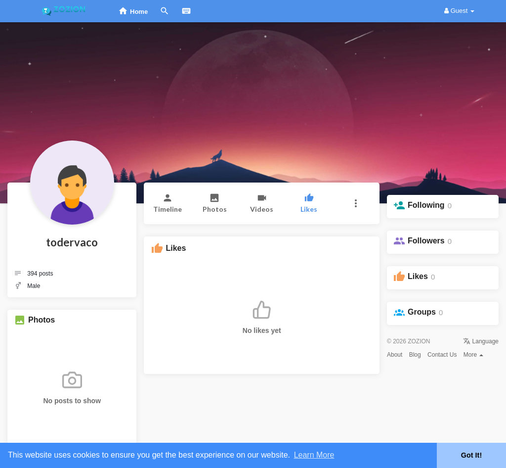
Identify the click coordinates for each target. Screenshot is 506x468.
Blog (415, 354)
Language (481, 341)
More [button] (474, 354)
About (394, 354)
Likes (418, 276)
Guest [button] (459, 10)
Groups (422, 312)
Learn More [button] (314, 455)
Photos (41, 320)
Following (426, 205)
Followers (426, 240)
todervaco (72, 242)
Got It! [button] (471, 455)
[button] (356, 203)
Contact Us (442, 354)
